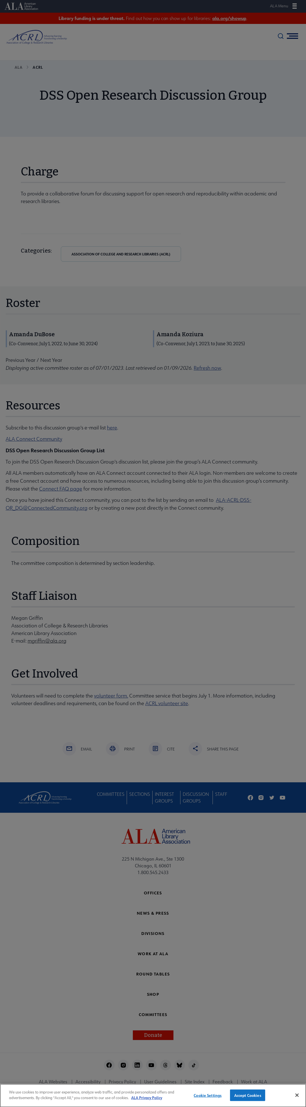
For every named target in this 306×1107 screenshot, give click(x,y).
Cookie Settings (208, 1099)
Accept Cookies (247, 1099)
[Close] (297, 1100)
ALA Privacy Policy (146, 1102)
